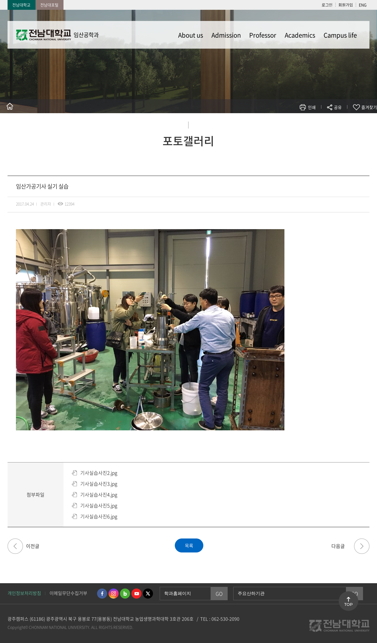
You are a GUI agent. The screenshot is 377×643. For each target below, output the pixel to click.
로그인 (327, 5)
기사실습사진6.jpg (98, 516)
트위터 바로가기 (148, 594)
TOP (348, 604)
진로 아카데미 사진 (361, 546)
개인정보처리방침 (24, 593)
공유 (338, 107)
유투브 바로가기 (136, 594)
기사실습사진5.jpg (98, 505)
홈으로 (10, 106)
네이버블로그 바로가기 (125, 594)
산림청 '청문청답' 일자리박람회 (15, 546)
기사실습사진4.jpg (98, 494)
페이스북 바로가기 (102, 594)
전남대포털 (49, 5)
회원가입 (345, 5)
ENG (363, 5)
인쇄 (312, 107)
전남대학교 (21, 5)
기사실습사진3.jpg (98, 483)
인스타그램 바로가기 (114, 594)
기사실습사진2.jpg (98, 472)
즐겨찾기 (369, 107)
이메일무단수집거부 (68, 593)
